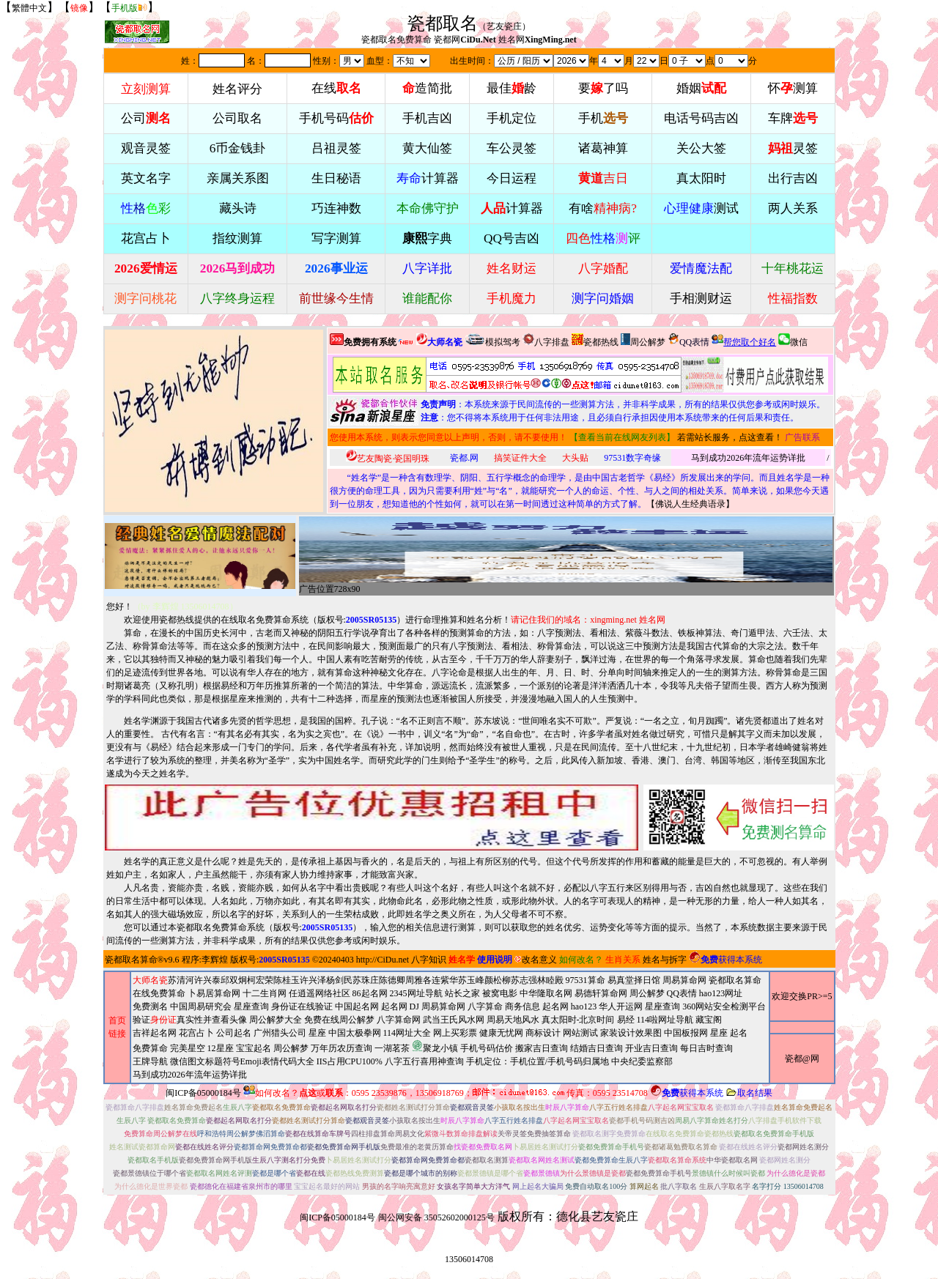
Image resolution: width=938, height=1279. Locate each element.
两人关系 (793, 208)
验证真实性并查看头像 (190, 1020)
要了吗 (603, 88)
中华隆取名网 (546, 993)
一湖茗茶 (392, 1048)
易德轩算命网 (450, 1034)
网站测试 (580, 1033)
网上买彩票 (455, 1033)
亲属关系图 (238, 178)
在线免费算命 (159, 993)
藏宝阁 (708, 1020)
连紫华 (445, 980)
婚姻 (701, 88)
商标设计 (543, 1033)
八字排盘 (545, 340)
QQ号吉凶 (511, 238)
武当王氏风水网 (453, 1020)
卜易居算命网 (214, 993)
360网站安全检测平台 (724, 1006)
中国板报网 (686, 1033)
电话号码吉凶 (701, 118)
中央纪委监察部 (642, 1061)
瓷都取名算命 (131, 959)
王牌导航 (150, 1061)
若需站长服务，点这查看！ (730, 437)
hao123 (584, 1006)
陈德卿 (392, 980)
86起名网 (370, 993)
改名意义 (535, 959)
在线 (336, 88)
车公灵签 (511, 148)
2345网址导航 (450, 1034)
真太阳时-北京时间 (578, 1020)
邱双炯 (234, 980)
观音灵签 (146, 148)
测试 (701, 208)
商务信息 (522, 1006)
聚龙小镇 (435, 1046)
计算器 (427, 178)
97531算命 (585, 980)
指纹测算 (237, 238)
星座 (317, 1033)
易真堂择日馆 (634, 980)
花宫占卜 (196, 1033)
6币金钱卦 (238, 148)
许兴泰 (207, 980)
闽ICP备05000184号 (203, 1093)
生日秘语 (336, 178)
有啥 (603, 208)
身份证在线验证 (302, 1006)
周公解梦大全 (275, 1020)
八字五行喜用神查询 (424, 1061)
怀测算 (793, 88)
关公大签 (701, 148)
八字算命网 (399, 1020)
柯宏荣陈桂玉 (273, 980)
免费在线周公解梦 (339, 1020)
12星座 (220, 1048)
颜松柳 (497, 980)
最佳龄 (511, 88)
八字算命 (485, 1006)
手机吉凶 (427, 118)
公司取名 (237, 118)
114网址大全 (407, 1033)
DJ (414, 1006)
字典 (427, 238)
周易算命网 (450, 1027)
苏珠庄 (365, 980)
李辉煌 (215, 959)
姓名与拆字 (665, 959)
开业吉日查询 (651, 1048)
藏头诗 (237, 208)
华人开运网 (621, 1006)
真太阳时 (701, 178)
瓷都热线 (595, 340)
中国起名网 (357, 1006)
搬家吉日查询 (541, 1048)
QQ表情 (682, 993)
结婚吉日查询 (596, 1048)
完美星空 (187, 1048)
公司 (146, 118)
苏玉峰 (471, 980)
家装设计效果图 (631, 1033)
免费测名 (150, 1006)
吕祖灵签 (336, 148)
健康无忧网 (501, 1033)
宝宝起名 (253, 1048)
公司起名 (233, 1033)
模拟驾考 (492, 340)
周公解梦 (643, 340)
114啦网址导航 (440, 1047)
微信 (793, 340)
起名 (738, 1033)
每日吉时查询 (706, 1048)
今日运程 (511, 178)
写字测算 (336, 238)
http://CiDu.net (382, 959)
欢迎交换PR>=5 (802, 996)
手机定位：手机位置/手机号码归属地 (537, 1061)
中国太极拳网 (354, 1033)
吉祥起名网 (155, 1033)
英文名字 (146, 178)
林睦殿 (550, 980)
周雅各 (418, 980)
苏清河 (181, 980)
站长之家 (462, 993)
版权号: (357, 620)
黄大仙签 (427, 148)
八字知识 (428, 959)
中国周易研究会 (201, 1006)
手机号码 (336, 118)
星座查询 (662, 1006)
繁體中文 (29, 8)
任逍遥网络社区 (319, 993)
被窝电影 (499, 993)
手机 (603, 118)
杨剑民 (339, 980)
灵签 (793, 148)
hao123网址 (720, 993)
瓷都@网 (802, 1058)
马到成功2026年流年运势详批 (748, 458)
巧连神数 (336, 208)
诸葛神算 (603, 148)
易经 (440, 1047)
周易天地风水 (440, 1047)
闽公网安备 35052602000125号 (436, 1217)
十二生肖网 (265, 993)
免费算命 (150, 1048)
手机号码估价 (486, 1048)
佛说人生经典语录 (690, 504)
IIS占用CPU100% (350, 1061)
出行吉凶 (793, 178)
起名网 (394, 1006)
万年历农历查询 (341, 1048)
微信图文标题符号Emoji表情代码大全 (242, 1061)
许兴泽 (313, 980)
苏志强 (524, 980)
